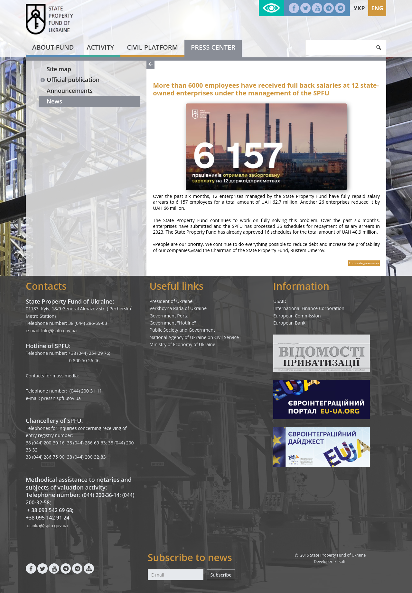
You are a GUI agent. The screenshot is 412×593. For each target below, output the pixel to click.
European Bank (289, 323)
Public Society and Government (182, 330)
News (54, 101)
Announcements (70, 90)
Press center (213, 47)
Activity (100, 47)
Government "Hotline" (173, 323)
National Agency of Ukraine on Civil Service (194, 337)
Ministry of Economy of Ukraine (182, 344)
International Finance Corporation (308, 308)
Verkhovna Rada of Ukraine (178, 308)
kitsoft (340, 561)
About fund (53, 47)
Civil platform (152, 47)
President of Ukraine (171, 301)
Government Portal (170, 316)
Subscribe (220, 575)
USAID (279, 301)
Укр (359, 8)
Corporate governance (364, 263)
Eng (377, 8)
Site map (59, 69)
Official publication (69, 79)
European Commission (297, 316)
